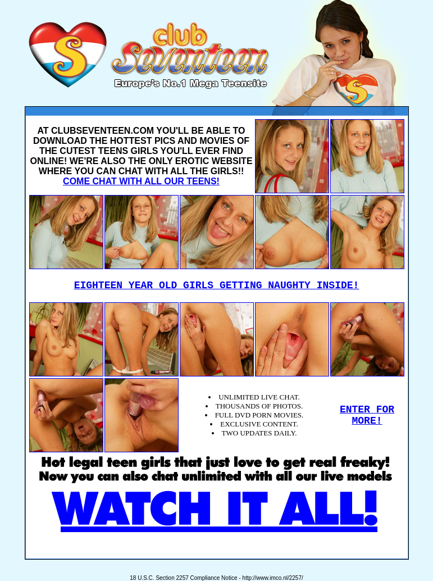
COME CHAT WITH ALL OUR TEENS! (141, 181)
